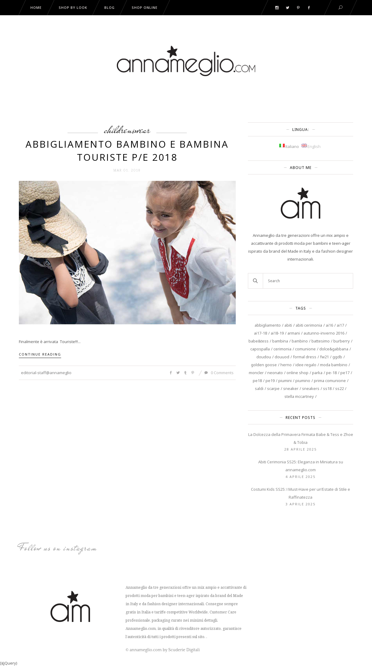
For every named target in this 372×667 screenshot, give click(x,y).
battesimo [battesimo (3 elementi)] (320, 341)
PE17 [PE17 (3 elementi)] (344, 372)
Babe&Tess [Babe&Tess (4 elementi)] (259, 341)
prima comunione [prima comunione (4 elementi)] (330, 380)
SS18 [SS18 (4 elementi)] (327, 388)
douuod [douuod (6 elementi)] (282, 357)
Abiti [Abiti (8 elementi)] (288, 325)
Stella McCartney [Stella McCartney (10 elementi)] (299, 396)
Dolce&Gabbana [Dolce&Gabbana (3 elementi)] (333, 349)
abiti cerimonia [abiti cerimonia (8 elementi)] (309, 325)
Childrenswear (127, 129)
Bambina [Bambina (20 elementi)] (280, 341)
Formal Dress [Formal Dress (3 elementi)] (304, 357)
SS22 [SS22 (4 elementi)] (339, 388)
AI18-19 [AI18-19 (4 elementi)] (277, 333)
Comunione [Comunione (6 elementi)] (305, 349)
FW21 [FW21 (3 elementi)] (324, 357)
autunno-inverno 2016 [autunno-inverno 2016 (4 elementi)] (324, 333)
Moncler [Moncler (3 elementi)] (256, 372)
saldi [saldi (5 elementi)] (259, 388)
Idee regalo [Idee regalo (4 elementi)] (305, 364)
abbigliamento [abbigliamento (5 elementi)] (268, 325)
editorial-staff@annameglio (46, 372)
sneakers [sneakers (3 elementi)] (310, 388)
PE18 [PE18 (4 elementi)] (257, 380)
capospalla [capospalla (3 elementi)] (260, 349)
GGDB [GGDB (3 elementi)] (337, 357)
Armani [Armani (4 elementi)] (293, 333)
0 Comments (219, 372)
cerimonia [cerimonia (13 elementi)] (282, 349)
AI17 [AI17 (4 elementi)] (340, 325)
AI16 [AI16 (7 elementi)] (329, 325)
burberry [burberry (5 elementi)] (341, 341)
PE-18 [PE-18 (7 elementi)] (331, 372)
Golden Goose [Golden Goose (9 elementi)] (264, 364)
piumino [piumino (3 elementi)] (302, 380)
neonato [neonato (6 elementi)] (275, 372)
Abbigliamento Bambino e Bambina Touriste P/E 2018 (127, 150)
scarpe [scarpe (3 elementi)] (273, 388)
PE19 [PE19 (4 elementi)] (270, 380)
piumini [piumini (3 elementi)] (285, 380)
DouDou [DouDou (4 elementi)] (263, 357)
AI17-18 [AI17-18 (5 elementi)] (260, 333)
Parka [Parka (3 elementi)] (317, 372)
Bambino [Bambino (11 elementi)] (300, 341)
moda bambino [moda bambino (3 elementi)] (333, 364)
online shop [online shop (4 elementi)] (297, 372)
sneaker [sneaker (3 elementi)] (290, 388)
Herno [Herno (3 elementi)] (286, 364)
